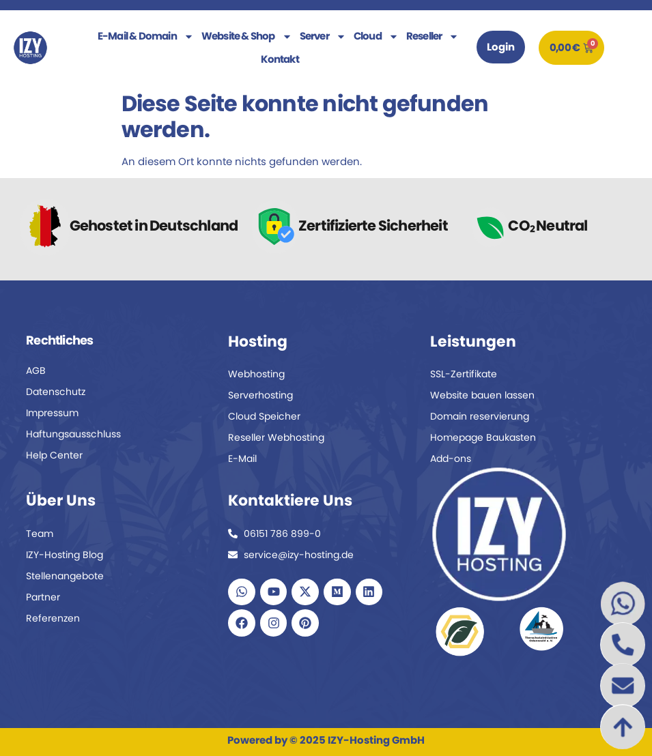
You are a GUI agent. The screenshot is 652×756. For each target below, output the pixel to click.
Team (39, 533)
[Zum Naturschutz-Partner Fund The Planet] (460, 631)
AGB (36, 370)
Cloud (376, 36)
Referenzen (53, 618)
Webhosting (256, 374)
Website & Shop (246, 36)
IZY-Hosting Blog (64, 555)
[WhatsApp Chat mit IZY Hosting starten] (622, 603)
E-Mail (242, 458)
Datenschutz (55, 391)
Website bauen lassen (482, 395)
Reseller (432, 36)
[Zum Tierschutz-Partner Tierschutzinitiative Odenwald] (541, 628)
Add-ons (450, 458)
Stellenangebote (65, 576)
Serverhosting (260, 395)
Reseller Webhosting (276, 437)
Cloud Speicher (264, 416)
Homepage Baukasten (483, 437)
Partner (43, 597)
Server (323, 36)
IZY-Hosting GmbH (376, 740)
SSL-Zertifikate (463, 374)
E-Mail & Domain (146, 36)
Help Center (54, 455)
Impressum (52, 413)
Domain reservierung (479, 416)
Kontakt (279, 59)
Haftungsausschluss (73, 434)
